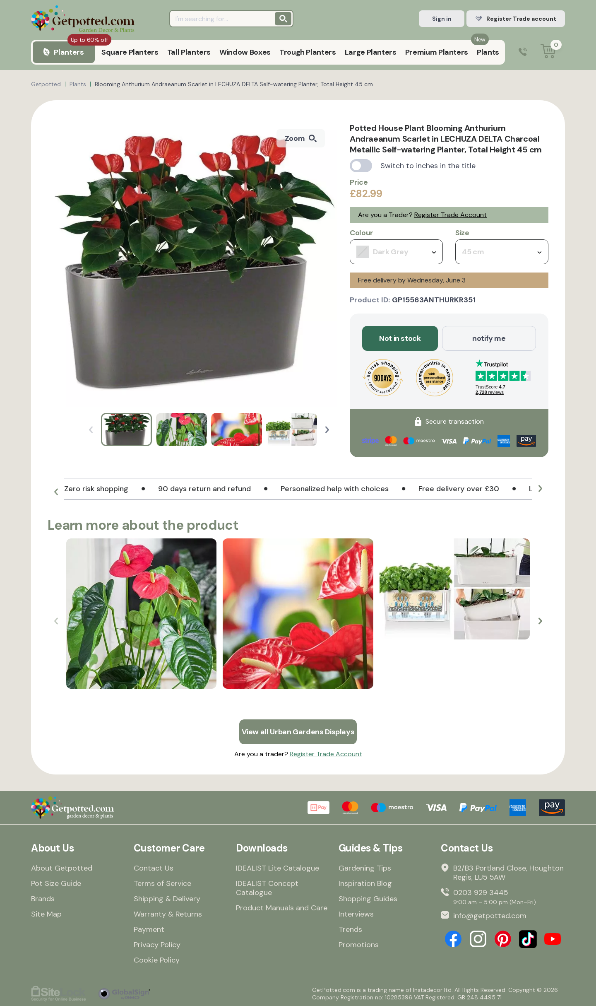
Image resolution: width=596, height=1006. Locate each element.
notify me (489, 338)
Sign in (442, 18)
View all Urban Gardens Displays (298, 732)
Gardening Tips (365, 868)
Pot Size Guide (56, 883)
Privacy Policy (157, 945)
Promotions (359, 945)
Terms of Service (162, 883)
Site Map (46, 914)
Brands (43, 899)
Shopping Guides (368, 899)
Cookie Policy (157, 960)
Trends (350, 929)
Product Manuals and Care (281, 908)
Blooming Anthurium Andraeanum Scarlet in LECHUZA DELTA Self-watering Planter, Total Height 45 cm (234, 84)
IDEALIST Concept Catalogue (267, 887)
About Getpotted (61, 868)
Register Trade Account (450, 214)
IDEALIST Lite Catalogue (277, 868)
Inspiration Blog (365, 883)
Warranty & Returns (168, 914)
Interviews (356, 914)
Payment (149, 929)
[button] (327, 430)
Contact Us (153, 868)
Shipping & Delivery (167, 899)
